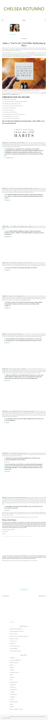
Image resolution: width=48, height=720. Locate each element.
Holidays (11, 674)
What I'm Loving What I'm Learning (16, 709)
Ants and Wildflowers (14, 648)
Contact (32, 716)
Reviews (25, 716)
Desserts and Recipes (14, 662)
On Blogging (12, 692)
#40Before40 (12, 657)
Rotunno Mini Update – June (15, 646)
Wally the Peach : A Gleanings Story (16, 628)
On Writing (12, 699)
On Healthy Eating (13, 694)
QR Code (28, 716)
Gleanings (11, 667)
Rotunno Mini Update (14, 701)
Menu (24, 20)
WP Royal (8, 717)
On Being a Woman (13, 689)
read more (24, 589)
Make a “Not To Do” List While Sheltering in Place (24, 44)
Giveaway (11, 665)
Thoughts (11, 706)
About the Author (12, 716)
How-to (11, 679)
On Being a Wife (13, 687)
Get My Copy (12, 621)
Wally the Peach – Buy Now (19, 716)
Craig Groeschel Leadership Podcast (19, 52)
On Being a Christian (13, 682)
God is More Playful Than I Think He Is (17, 631)
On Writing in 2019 (13, 641)
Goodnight (12, 669)
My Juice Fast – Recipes (14, 638)
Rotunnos (11, 704)
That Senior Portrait (13, 633)
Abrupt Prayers (12, 643)
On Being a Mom (13, 684)
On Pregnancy (12, 696)
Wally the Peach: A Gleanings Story (39, 716)
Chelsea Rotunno (24, 9)
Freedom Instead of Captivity (15, 650)
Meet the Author (13, 34)
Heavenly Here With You (14, 672)
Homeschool (12, 677)
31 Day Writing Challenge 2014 (15, 660)
